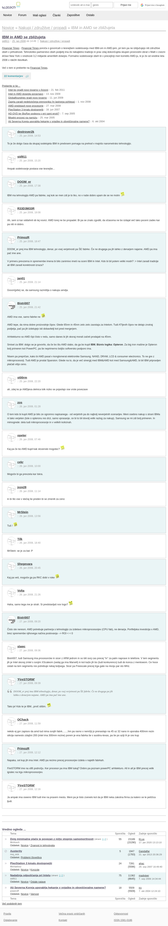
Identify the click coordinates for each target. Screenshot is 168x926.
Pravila (7, 913)
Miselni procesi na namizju (22, 117)
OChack (23, 719)
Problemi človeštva (31, 857)
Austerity (16, 850)
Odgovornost (121, 913)
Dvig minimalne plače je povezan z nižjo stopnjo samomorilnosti (51, 838)
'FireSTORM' (26, 679)
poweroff (14, 891)
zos (19, 402)
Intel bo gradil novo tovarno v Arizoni (28, 90)
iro (140, 887)
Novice (7, 15)
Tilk (19, 539)
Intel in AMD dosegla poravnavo (25, 94)
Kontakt (63, 920)
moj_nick (14, 854)
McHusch (14, 842)
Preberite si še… (11, 86)
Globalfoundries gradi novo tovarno (27, 97)
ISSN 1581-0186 (123, 920)
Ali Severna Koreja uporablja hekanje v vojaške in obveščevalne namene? (49, 121)
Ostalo (90, 15)
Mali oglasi (39, 15)
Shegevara (24, 564)
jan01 (21, 278)
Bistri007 (23, 303)
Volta (20, 590)
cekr (20, 462)
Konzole (34, 869)
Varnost (34, 894)
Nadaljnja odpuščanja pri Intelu (30, 875)
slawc (21, 646)
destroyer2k (25, 131)
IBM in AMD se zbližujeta (24, 37)
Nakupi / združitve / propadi (55, 41)
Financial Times (10, 48)
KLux (141, 839)
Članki (56, 15)
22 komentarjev (13, 76)
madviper (144, 875)
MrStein (22, 512)
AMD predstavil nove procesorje (26, 105)
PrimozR (23, 237)
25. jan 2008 (19, 41)
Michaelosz (15, 866)
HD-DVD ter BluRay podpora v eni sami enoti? (33, 113)
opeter (21, 435)
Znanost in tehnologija (42, 845)
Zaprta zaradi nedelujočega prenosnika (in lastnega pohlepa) (41, 101)
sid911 (22, 156)
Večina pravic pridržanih (72, 913)
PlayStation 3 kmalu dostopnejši (26, 109)
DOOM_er (24, 181)
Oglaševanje (10, 920)
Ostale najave (38, 881)
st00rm (22, 377)
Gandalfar (144, 851)
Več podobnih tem (12, 903)
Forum (22, 15)
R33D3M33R (25, 208)
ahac (141, 863)
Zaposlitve (73, 15)
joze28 (21, 487)
